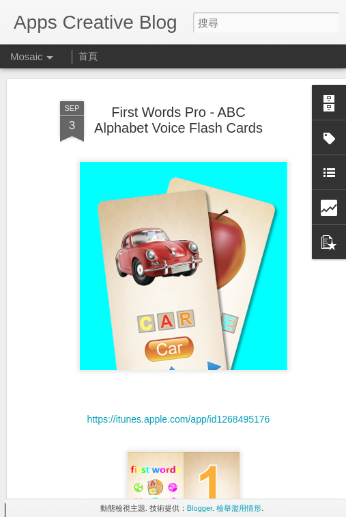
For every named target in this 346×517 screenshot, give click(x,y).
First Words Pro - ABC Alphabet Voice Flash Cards (178, 98)
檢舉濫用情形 (238, 508)
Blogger (199, 508)
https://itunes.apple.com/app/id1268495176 (178, 398)
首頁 (88, 56)
